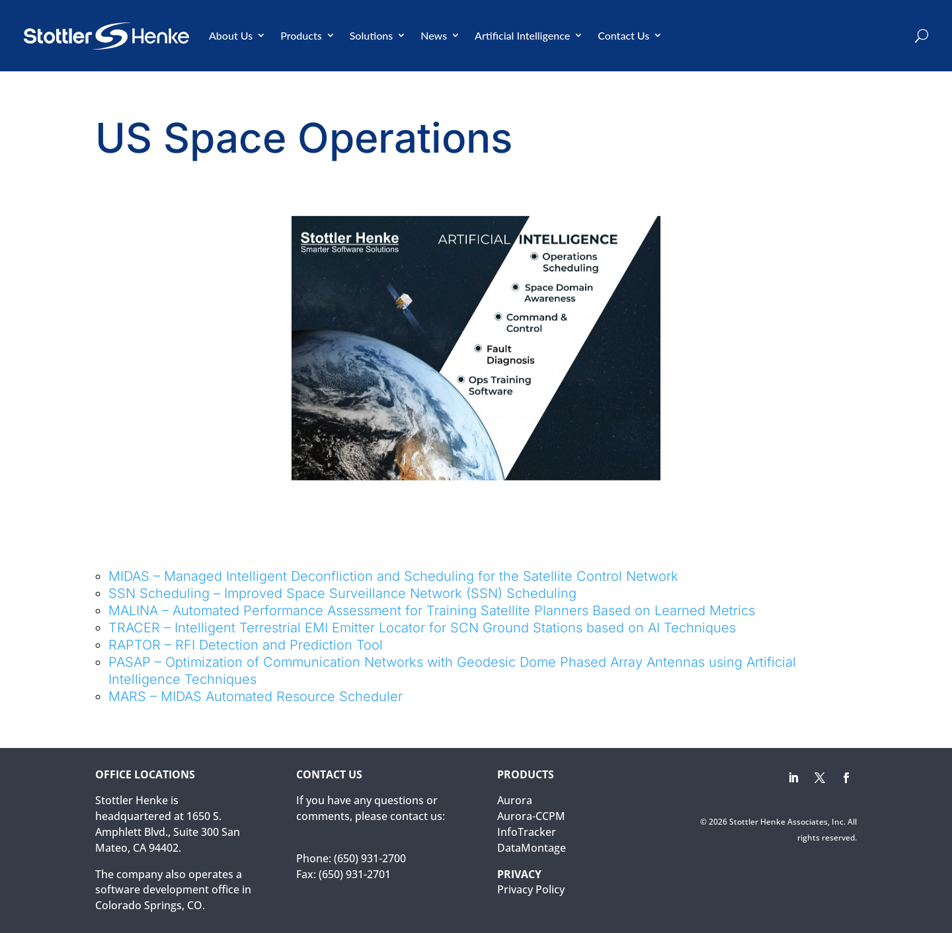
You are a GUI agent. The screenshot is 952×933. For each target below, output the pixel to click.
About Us (231, 35)
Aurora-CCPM (531, 816)
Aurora (514, 800)
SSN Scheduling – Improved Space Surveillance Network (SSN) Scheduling (342, 593)
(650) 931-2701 (355, 874)
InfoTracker (526, 832)
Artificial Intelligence (522, 35)
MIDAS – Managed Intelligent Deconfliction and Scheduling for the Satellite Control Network (393, 576)
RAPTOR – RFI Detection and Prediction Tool (245, 645)
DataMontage (531, 847)
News (433, 35)
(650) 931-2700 (370, 858)
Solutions (371, 35)
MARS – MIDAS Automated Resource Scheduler (255, 696)
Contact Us (623, 35)
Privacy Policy (531, 889)
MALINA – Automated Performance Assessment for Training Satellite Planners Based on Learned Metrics (431, 610)
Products (301, 35)
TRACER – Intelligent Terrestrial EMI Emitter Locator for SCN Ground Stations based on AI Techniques (422, 628)
